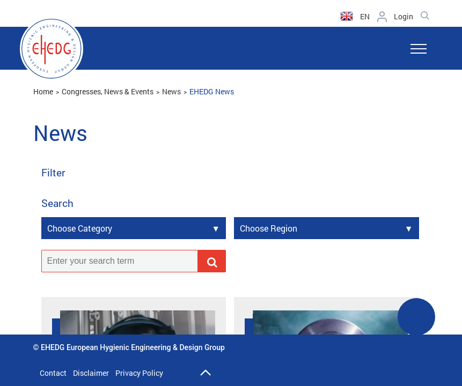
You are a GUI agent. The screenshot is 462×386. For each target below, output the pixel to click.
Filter (53, 173)
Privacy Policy (139, 373)
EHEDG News (211, 91)
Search (57, 203)
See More (416, 323)
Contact (53, 373)
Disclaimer (91, 373)
